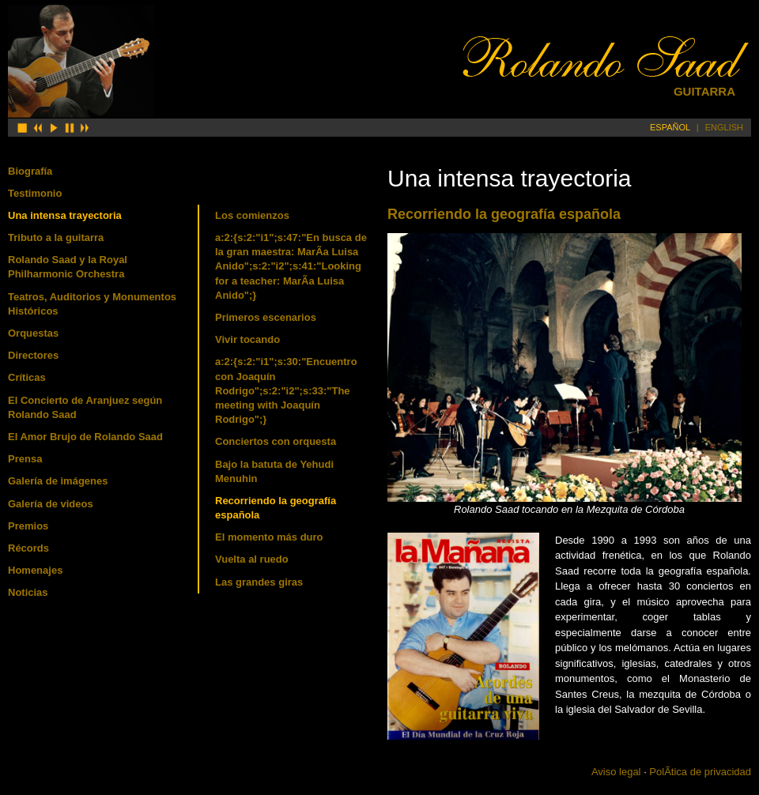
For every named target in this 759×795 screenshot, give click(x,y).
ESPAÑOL (670, 127)
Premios (28, 526)
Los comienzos (252, 215)
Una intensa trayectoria (65, 215)
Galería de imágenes (58, 481)
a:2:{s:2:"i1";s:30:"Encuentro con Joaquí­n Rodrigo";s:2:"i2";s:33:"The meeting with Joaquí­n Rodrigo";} (286, 390)
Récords (28, 548)
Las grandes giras (259, 582)
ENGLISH (724, 127)
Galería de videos (50, 504)
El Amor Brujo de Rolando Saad (85, 437)
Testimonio (35, 193)
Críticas (27, 377)
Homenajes (35, 570)
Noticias (28, 592)
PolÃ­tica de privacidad (700, 772)
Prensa (25, 459)
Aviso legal (616, 772)
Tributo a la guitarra (56, 237)
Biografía (30, 171)
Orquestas (33, 333)
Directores (33, 355)
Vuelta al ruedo (252, 559)
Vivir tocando (247, 339)
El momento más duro (269, 537)
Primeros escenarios (265, 317)
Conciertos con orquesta (275, 441)
